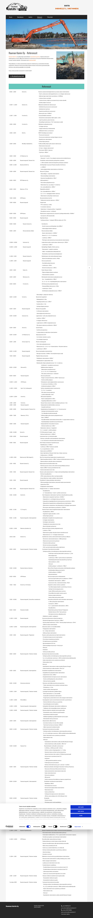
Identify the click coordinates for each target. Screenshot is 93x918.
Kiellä (80, 904)
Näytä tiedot (78, 915)
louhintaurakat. (32, 60)
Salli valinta (81, 899)
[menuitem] (11, 17)
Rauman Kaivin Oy (13, 56)
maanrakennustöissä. (35, 56)
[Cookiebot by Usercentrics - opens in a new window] (9, 915)
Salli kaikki (81, 895)
